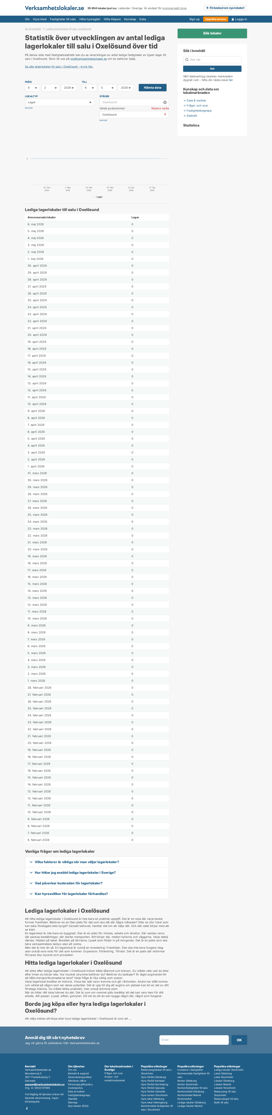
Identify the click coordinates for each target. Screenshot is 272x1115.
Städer (104, 96)
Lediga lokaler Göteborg (191, 1102)
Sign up (194, 19)
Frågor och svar (113, 1073)
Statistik (73, 1098)
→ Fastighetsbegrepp (197, 110)
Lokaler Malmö (222, 1084)
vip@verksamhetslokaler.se (88, 58)
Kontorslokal (184, 1098)
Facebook (27, 1108)
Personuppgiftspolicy (80, 1084)
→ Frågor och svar (195, 105)
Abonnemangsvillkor (80, 1077)
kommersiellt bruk (174, 8)
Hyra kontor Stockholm (154, 1095)
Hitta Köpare (112, 19)
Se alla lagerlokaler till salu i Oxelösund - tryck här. (59, 66)
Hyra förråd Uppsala (153, 1087)
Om (27, 19)
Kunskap (130, 19)
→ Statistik (190, 115)
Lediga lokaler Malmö (189, 1105)
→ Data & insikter (194, 100)
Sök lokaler (212, 33)
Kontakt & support (78, 1073)
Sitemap (73, 1102)
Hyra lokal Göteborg (152, 1098)
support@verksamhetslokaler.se (45, 1084)
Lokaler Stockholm (225, 1087)
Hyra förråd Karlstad (153, 1080)
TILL (84, 81)
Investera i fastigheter (190, 1069)
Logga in (241, 19)
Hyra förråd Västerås (153, 1091)
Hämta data (152, 87)
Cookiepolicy (75, 1087)
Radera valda (160, 108)
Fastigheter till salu (63, 19)
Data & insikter (76, 1091)
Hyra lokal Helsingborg (154, 1102)
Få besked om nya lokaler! (227, 8)
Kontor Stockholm (187, 1084)
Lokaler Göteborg (224, 1080)
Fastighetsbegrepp (79, 1095)
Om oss (72, 1069)
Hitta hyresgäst (89, 19)
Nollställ (29, 108)
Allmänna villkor (77, 1080)
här (231, 80)
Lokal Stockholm (223, 1077)
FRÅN (28, 81)
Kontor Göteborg (187, 1080)
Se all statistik (33, 28)
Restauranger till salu (226, 1098)
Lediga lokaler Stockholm (229, 1069)
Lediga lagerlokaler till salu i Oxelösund (68, 29)
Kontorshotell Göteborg (190, 1091)
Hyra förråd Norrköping (154, 1084)
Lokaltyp (31, 96)
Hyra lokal (39, 19)
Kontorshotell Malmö (189, 1095)
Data (142, 19)
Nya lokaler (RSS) (78, 1105)
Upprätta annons (215, 19)
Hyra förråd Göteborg (153, 1077)
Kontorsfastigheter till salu (192, 1087)
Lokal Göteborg (223, 1073)
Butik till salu (221, 1102)
